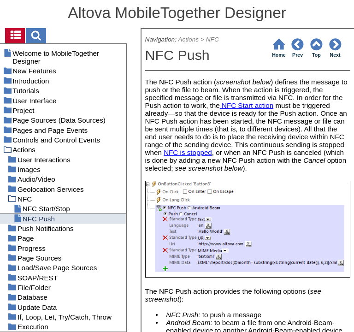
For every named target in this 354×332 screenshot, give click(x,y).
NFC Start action (246, 105)
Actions (188, 39)
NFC (212, 39)
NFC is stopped (188, 152)
